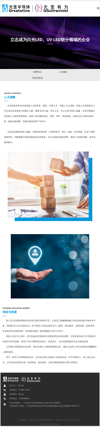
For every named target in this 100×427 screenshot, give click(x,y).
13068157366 (24, 390)
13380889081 (24, 398)
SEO (78, 420)
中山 (74, 420)
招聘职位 (37, 72)
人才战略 (62, 72)
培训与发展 (37, 78)
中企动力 (68, 420)
